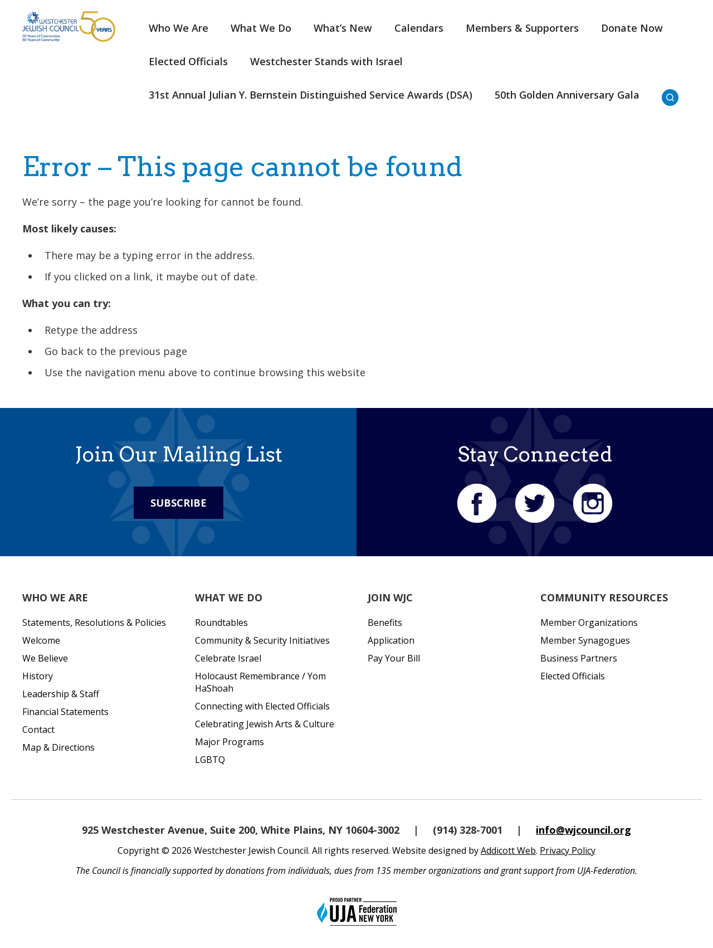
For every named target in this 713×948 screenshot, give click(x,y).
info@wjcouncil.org (583, 830)
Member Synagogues (585, 640)
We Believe (45, 658)
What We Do (261, 28)
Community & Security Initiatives (262, 640)
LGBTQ (210, 759)
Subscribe (178, 502)
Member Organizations (589, 622)
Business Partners (578, 658)
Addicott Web (508, 850)
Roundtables (221, 622)
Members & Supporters (522, 28)
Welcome (41, 640)
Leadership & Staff (60, 694)
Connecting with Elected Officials (262, 706)
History (37, 676)
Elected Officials (188, 61)
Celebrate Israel (228, 658)
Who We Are (178, 28)
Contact (38, 729)
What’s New (343, 28)
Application (391, 640)
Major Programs (229, 742)
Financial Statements (65, 712)
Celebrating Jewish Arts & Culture (264, 724)
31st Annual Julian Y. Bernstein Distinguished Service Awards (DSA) (310, 94)
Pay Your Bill (394, 658)
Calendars (418, 28)
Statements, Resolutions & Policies (94, 622)
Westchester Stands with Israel (326, 61)
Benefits (385, 622)
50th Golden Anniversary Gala (567, 94)
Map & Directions (58, 747)
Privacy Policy (567, 850)
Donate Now (632, 28)
